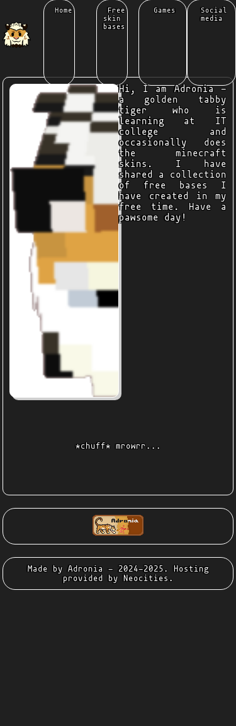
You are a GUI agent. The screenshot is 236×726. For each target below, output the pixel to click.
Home (61, 10)
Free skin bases (114, 18)
